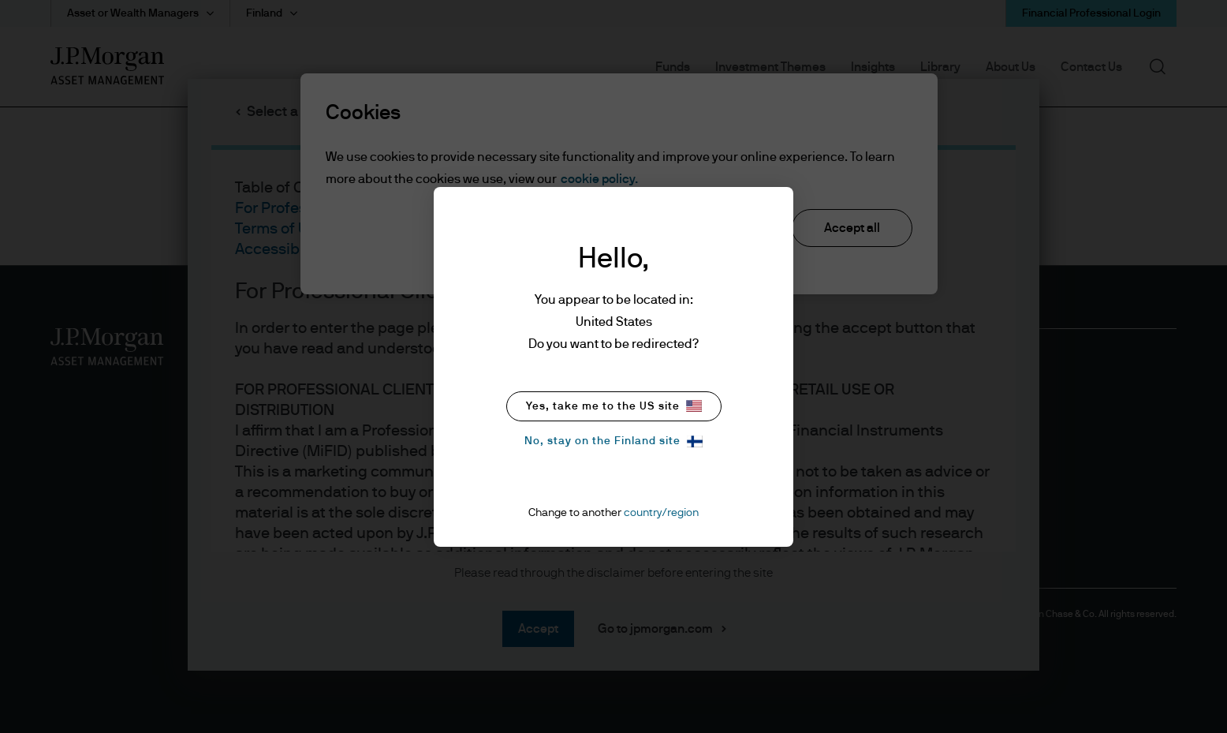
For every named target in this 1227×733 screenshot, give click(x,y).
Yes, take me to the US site (614, 406)
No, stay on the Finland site (613, 441)
